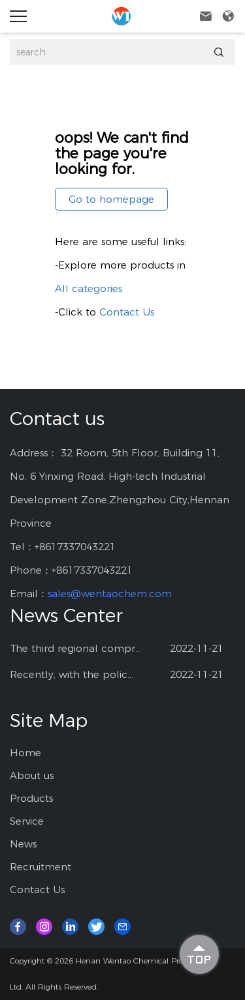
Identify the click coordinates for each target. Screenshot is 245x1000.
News (23, 844)
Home (25, 752)
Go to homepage (111, 199)
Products (31, 798)
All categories (88, 288)
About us (32, 775)
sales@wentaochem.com (110, 593)
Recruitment (40, 866)
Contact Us (126, 312)
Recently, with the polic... (71, 674)
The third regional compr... (75, 648)
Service (27, 821)
